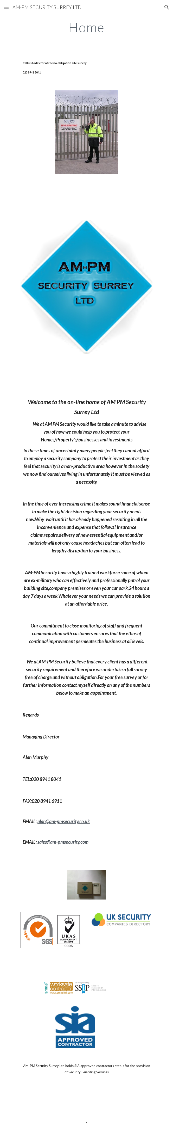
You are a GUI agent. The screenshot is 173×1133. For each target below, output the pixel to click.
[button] (6, 7)
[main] (86, 27)
